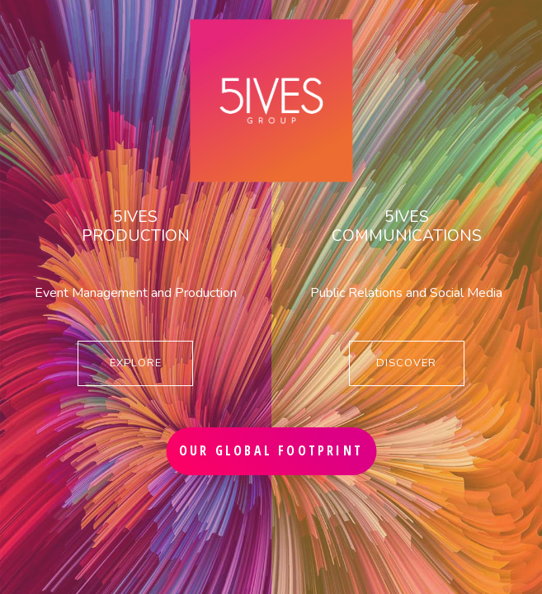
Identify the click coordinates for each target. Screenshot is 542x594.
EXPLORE (136, 363)
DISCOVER (406, 363)
